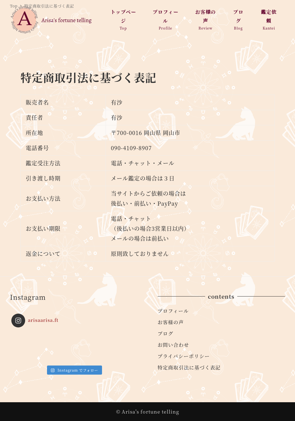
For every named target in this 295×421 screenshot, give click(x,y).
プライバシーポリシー (184, 356)
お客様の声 (171, 322)
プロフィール (173, 310)
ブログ (165, 333)
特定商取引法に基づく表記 (189, 367)
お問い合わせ (173, 344)
